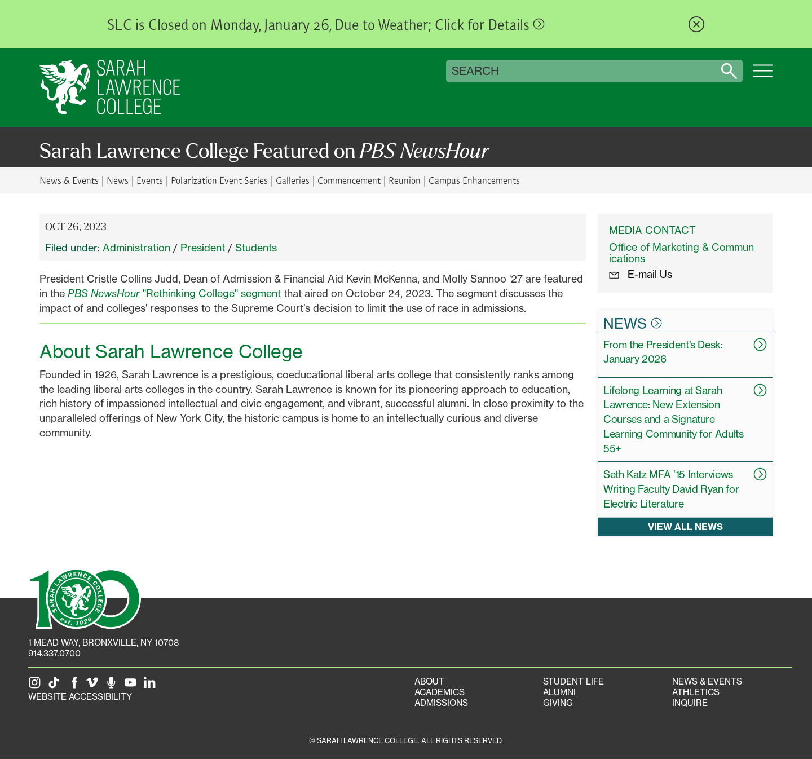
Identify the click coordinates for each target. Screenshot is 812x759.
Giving (558, 703)
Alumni (559, 692)
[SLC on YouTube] (132, 686)
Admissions (441, 703)
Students (256, 247)
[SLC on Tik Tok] (55, 686)
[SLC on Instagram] (36, 686)
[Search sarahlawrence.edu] (729, 71)
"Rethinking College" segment (174, 293)
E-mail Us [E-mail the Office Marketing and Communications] (640, 274)
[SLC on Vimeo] (94, 686)
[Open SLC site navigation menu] (763, 77)
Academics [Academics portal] (439, 692)
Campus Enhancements (474, 180)
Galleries (293, 180)
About (429, 681)
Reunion (405, 180)
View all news (685, 526)
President (202, 247)
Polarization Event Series (219, 180)
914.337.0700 (54, 653)
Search (475, 71)
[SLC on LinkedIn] (151, 686)
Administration (136, 247)
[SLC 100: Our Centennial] (84, 598)
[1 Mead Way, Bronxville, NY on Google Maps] (103, 642)
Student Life (573, 681)
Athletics (696, 692)
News (118, 180)
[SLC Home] (109, 88)
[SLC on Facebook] (75, 686)
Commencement (349, 180)
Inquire (690, 703)
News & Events (69, 180)
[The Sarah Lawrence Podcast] (113, 686)
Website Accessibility (80, 696)
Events (149, 180)
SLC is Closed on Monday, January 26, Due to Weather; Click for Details (326, 24)
